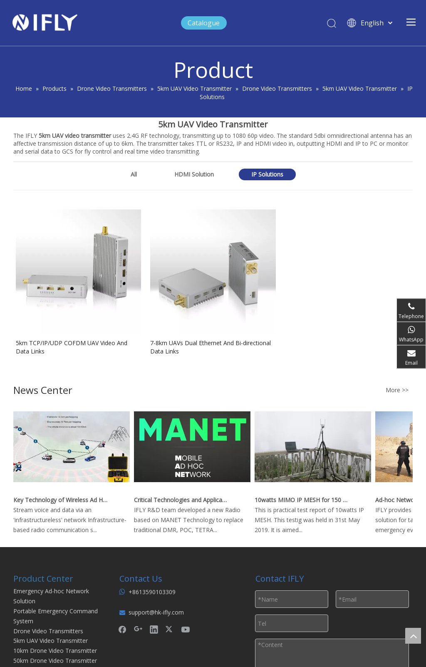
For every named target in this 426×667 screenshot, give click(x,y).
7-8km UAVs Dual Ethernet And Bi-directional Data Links (210, 347)
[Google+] (138, 629)
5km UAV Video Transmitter (50, 641)
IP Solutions (267, 174)
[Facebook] (122, 629)
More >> (397, 390)
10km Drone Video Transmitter (55, 651)
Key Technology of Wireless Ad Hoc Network (62, 500)
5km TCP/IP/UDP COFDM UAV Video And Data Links (71, 347)
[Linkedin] (154, 629)
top (413, 636)
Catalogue (204, 22)
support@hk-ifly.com (156, 612)
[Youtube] (185, 629)
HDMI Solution (194, 174)
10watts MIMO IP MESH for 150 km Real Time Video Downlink (303, 500)
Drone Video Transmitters (48, 631)
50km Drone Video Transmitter (55, 661)
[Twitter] (169, 629)
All (134, 174)
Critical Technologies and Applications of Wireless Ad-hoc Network (183, 500)
